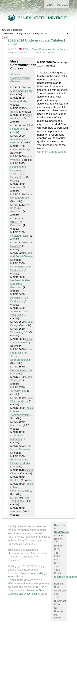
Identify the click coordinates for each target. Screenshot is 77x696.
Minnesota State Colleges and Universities (26, 592)
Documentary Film (21, 370)
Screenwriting (18, 390)
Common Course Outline (51, 151)
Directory (62, 5)
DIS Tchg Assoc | (20, 499)
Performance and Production (20, 268)
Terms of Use (15, 576)
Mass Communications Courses (38, 52)
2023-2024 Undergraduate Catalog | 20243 (36, 42)
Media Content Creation (21, 196)
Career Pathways (20, 149)
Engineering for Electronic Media (20, 461)
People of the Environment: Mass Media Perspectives (18, 171)
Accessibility (38, 573)
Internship (16, 187)
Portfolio (15, 480)
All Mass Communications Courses (20, 78)
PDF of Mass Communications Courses (46, 49)
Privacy (25, 573)
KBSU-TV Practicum (16, 223)
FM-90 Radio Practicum (20, 208)
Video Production (21, 116)
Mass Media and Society (21, 89)
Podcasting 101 (19, 332)
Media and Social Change (21, 254)
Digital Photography (21, 127)
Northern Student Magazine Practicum (20, 284)
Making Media (18, 101)
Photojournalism (19, 235)
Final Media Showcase (20, 447)
